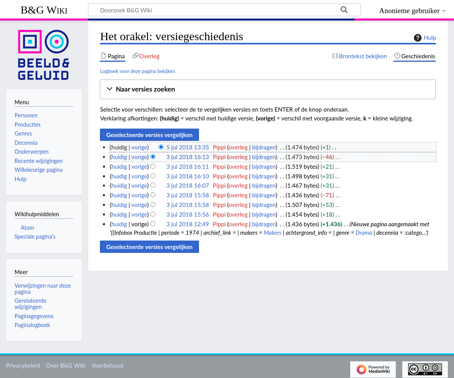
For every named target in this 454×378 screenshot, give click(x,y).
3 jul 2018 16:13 (187, 156)
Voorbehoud (107, 365)
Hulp (424, 38)
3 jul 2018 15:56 (187, 214)
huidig (119, 156)
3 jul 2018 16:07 (187, 185)
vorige (139, 147)
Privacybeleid (23, 365)
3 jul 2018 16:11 (187, 166)
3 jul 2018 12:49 (187, 223)
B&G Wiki (44, 10)
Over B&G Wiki (66, 365)
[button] (267, 89)
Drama (364, 232)
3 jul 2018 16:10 (187, 176)
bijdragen (263, 147)
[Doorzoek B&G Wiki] (224, 9)
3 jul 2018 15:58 (187, 195)
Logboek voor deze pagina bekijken (137, 71)
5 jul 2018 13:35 (187, 147)
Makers (273, 232)
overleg (238, 147)
